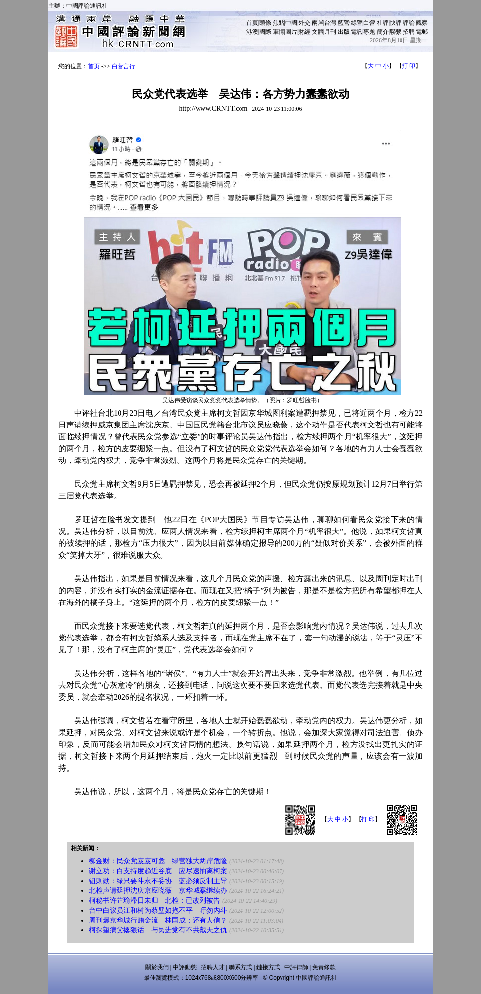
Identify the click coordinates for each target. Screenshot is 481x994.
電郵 (422, 31)
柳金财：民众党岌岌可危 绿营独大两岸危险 (158, 861)
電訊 (356, 31)
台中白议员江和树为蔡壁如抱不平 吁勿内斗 (158, 910)
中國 (291, 22)
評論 (409, 22)
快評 (395, 22)
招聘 (409, 31)
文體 (317, 31)
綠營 (356, 22)
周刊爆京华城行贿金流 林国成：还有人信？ (158, 920)
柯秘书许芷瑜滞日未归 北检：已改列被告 (154, 900)
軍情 (278, 31)
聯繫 (395, 31)
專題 (369, 31)
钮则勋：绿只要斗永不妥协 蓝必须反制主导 (158, 881)
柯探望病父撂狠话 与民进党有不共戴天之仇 (158, 930)
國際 (265, 31)
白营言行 (123, 66)
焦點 (278, 22)
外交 (304, 22)
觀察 (422, 22)
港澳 (252, 31)
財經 (304, 31)
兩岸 (317, 22)
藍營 (344, 22)
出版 (344, 31)
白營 (369, 22)
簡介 (383, 31)
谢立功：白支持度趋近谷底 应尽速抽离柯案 (158, 871)
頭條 (265, 22)
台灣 (330, 22)
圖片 (291, 31)
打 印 (408, 65)
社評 (383, 22)
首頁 (252, 22)
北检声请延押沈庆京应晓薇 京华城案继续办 (158, 890)
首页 (94, 66)
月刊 (330, 31)
